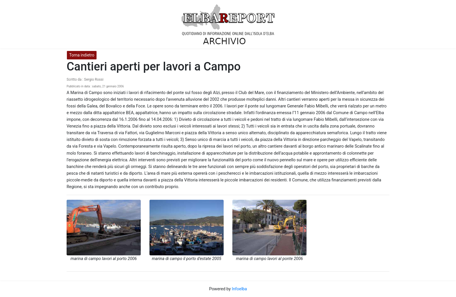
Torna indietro (81, 55)
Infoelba (239, 289)
